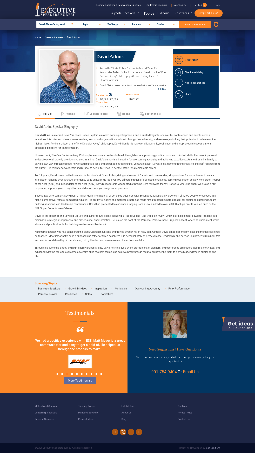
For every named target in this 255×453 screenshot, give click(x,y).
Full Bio (161, 89)
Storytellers (106, 294)
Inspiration (101, 288)
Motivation (121, 288)
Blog (123, 419)
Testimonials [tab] (153, 113)
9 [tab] (96, 374)
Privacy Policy (185, 412)
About (159, 13)
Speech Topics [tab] (98, 113)
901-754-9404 (179, 5)
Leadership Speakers (156, 5)
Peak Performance (179, 288)
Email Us (191, 372)
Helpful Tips (127, 406)
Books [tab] (126, 113)
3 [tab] (67, 374)
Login (217, 5)
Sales (88, 294)
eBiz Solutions (213, 448)
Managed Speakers (88, 412)
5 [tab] (77, 374)
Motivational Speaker (46, 406)
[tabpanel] (80, 352)
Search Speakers (54, 37)
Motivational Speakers (131, 5)
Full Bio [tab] (47, 113)
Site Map (182, 406)
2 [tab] (62, 374)
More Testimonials (80, 380)
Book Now (191, 60)
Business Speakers (49, 288)
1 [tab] (57, 374)
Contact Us (184, 419)
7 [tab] (86, 374)
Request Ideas (209, 13)
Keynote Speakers (106, 5)
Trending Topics (86, 406)
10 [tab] (101, 374)
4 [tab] (72, 374)
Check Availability (194, 72)
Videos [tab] (70, 113)
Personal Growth (47, 294)
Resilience (71, 294)
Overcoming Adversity (147, 288)
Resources (179, 13)
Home (38, 37)
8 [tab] (91, 374)
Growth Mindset (77, 288)
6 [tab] (82, 374)
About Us (126, 412)
